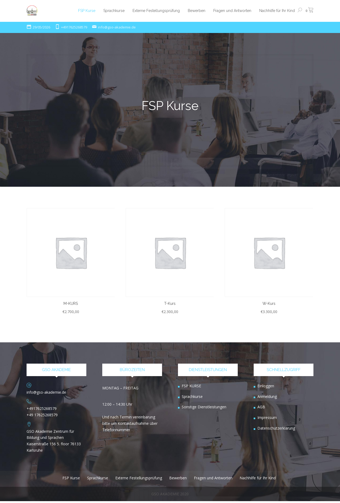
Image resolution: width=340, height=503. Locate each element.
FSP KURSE (191, 387)
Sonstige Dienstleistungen (204, 408)
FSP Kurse (170, 106)
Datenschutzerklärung (276, 430)
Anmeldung (267, 398)
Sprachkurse (192, 398)
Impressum (267, 419)
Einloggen (265, 387)
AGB (261, 408)
